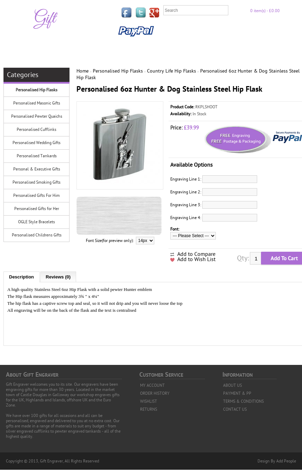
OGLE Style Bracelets (36, 221)
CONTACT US (235, 409)
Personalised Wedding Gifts (36, 142)
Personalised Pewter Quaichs (36, 116)
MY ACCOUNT (152, 385)
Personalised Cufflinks (36, 129)
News (174, 45)
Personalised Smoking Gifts (36, 182)
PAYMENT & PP (237, 393)
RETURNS (148, 409)
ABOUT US (232, 385)
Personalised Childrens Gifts (37, 235)
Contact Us (145, 45)
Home (139, 30)
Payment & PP (262, 30)
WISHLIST (148, 401)
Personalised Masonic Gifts (36, 103)
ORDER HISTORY (155, 393)
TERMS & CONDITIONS (243, 401)
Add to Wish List (196, 259)
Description (21, 276)
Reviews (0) (58, 276)
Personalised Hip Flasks (36, 89)
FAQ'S (184, 30)
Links (162, 30)
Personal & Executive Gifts (36, 169)
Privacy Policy (218, 30)
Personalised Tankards (37, 155)
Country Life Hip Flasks (171, 71)
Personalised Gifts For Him (36, 195)
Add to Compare (196, 254)
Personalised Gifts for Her (36, 208)
